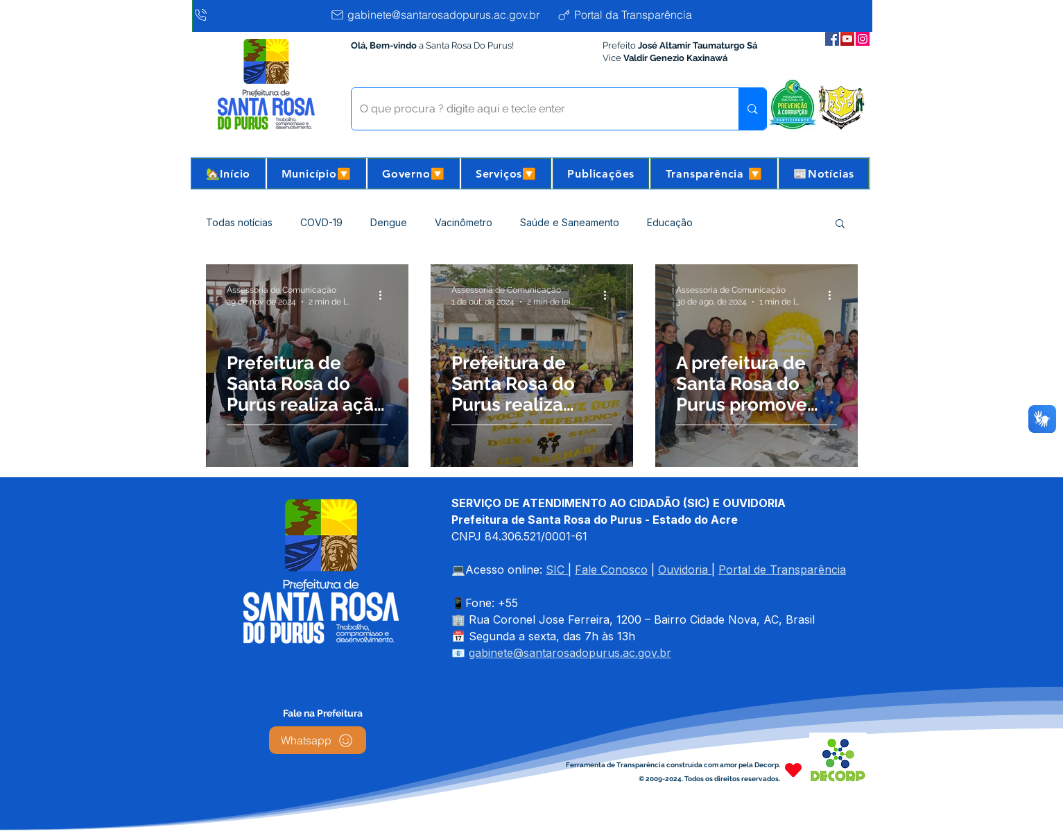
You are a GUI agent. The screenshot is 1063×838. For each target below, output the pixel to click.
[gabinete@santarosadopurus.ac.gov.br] (440, 14)
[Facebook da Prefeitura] (832, 39)
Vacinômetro (463, 222)
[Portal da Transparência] (635, 14)
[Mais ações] (385, 295)
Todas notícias (239, 222)
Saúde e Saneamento (569, 222)
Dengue (388, 222)
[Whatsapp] (317, 740)
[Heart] (793, 769)
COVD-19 (321, 222)
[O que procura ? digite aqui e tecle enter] (535, 109)
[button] (316, 173)
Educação (670, 222)
